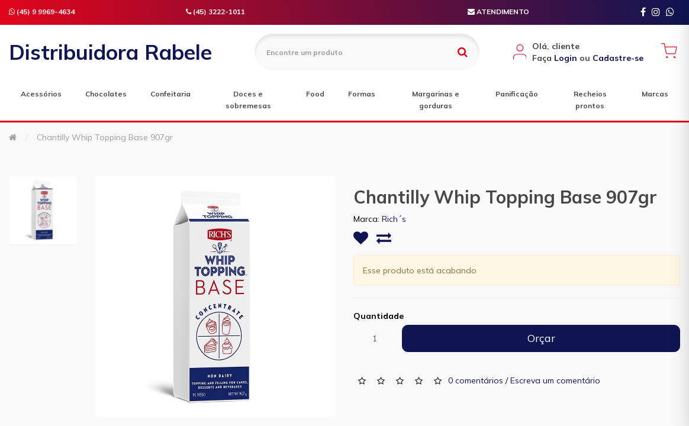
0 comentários (475, 380)
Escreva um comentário (555, 380)
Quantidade (378, 316)
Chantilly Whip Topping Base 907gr (105, 137)
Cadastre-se (618, 58)
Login (565, 58)
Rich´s (394, 219)
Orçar (541, 338)
